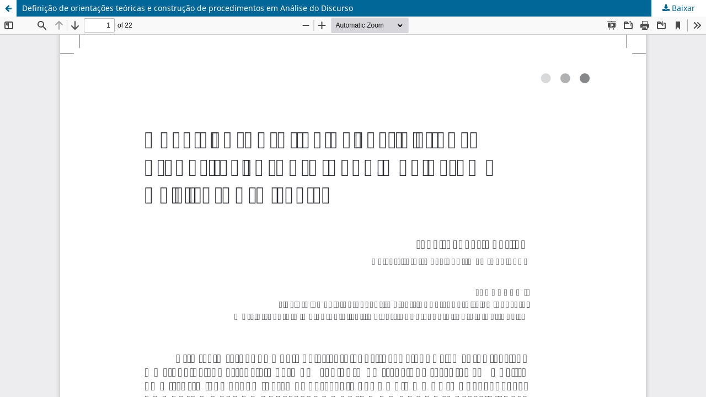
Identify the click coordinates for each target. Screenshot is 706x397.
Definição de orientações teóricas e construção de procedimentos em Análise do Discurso (187, 8)
